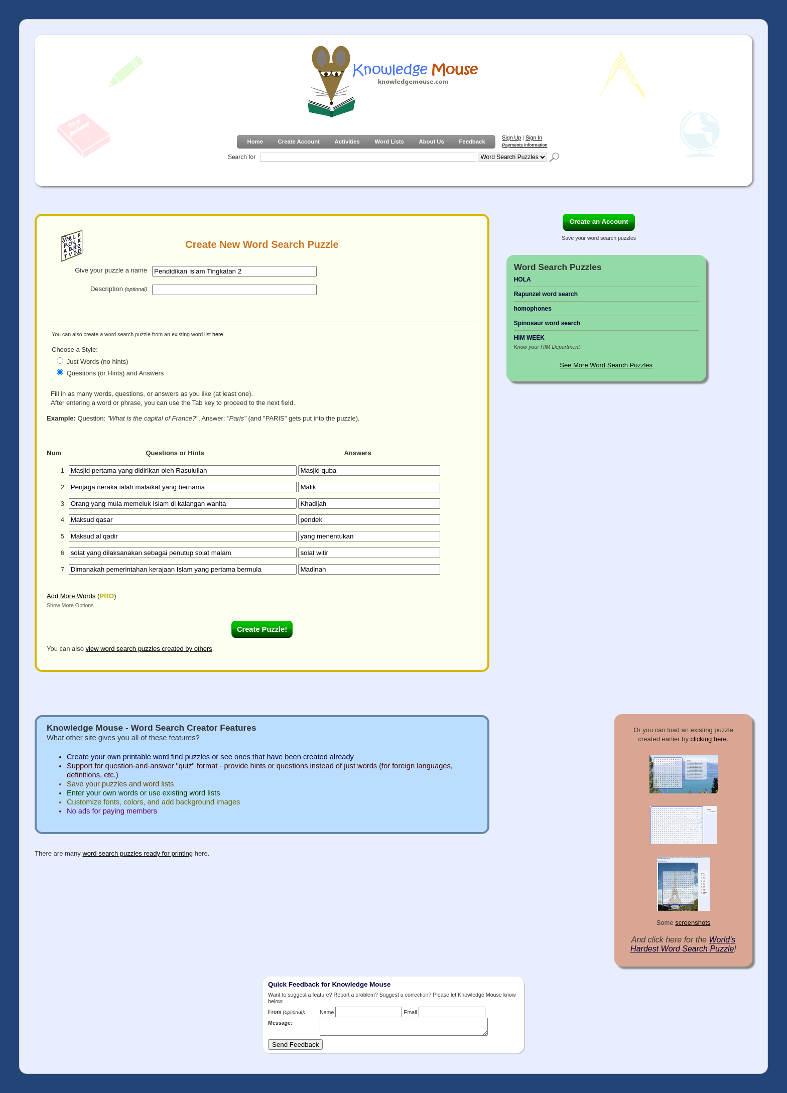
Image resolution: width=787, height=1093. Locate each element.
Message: (280, 1023)
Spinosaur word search (547, 323)
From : (287, 1012)
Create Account (299, 142)
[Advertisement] (607, 547)
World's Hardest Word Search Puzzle (682, 944)
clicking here (709, 739)
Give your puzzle (111, 270)
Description (118, 289)
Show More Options (70, 605)
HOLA (522, 279)
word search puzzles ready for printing (137, 853)
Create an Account (598, 221)
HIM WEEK (529, 337)
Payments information (524, 145)
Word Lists (389, 142)
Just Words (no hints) (97, 361)
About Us (431, 142)
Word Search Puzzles (558, 267)
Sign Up (511, 137)
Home (255, 142)
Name (327, 1012)
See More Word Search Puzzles (606, 365)
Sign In (534, 137)
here (217, 334)
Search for (241, 157)
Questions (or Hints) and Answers (115, 373)
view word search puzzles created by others (149, 648)
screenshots (692, 922)
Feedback (472, 142)
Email (410, 1012)
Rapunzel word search (546, 294)
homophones (533, 308)
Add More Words (71, 596)
